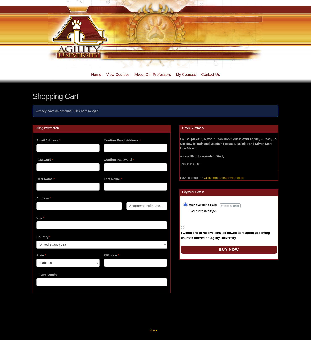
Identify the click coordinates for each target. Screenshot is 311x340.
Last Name (113, 179)
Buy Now (229, 250)
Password (44, 159)
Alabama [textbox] (46, 263)
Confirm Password (119, 159)
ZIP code (111, 255)
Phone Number (47, 274)
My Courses (186, 74)
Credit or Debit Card (203, 205)
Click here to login (85, 111)
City (40, 217)
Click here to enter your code (224, 177)
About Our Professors (152, 74)
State (41, 255)
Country (43, 237)
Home (96, 74)
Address (43, 198)
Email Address (48, 140)
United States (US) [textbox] (53, 244)
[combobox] (101, 245)
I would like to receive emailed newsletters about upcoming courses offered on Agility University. (225, 235)
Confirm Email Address (122, 140)
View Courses (118, 74)
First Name (45, 179)
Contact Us (210, 74)
